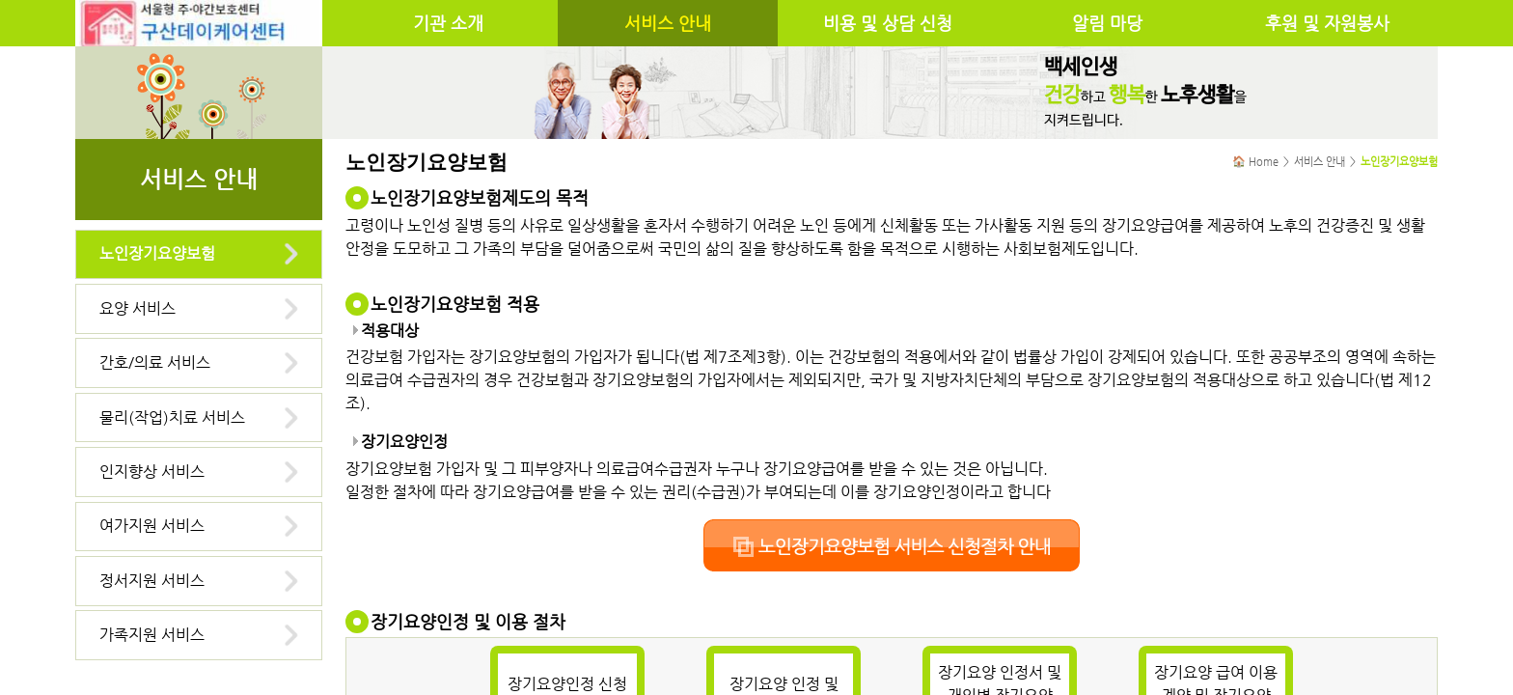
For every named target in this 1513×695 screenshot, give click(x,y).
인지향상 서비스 (152, 471)
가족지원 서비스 (152, 635)
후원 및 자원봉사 (1327, 23)
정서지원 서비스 (152, 580)
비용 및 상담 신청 (887, 23)
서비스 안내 (667, 23)
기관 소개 (448, 23)
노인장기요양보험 (157, 253)
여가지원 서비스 (152, 525)
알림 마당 (1107, 23)
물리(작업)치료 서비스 (172, 417)
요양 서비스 (137, 308)
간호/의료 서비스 (154, 362)
